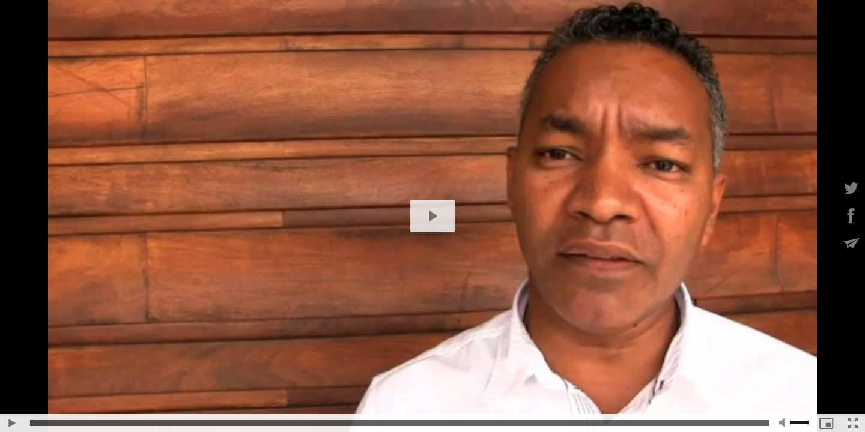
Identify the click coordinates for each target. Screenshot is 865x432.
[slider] (399, 423)
